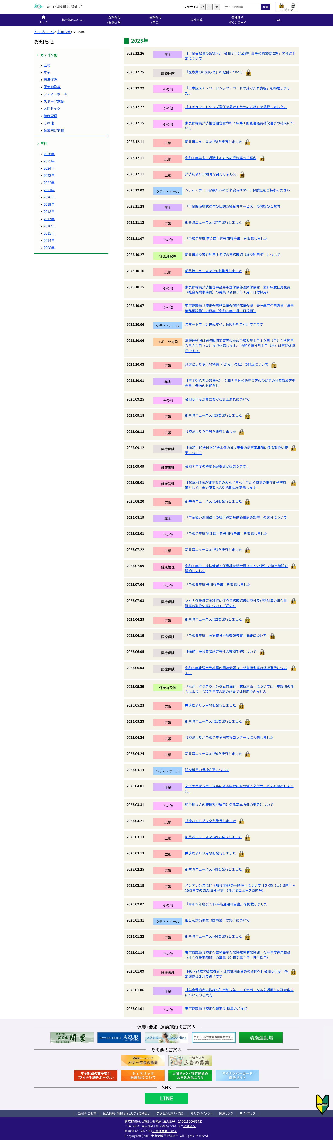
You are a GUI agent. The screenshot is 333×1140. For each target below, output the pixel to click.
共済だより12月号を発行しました (210, 173)
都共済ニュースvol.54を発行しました (213, 501)
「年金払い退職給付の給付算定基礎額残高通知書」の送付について (236, 517)
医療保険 (50, 79)
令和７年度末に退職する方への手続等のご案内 (220, 157)
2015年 (49, 233)
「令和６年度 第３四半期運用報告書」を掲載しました (226, 903)
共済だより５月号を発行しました (210, 705)
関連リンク (226, 1113)
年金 (47, 72)
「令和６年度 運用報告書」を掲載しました (217, 584)
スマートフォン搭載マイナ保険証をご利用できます (224, 324)
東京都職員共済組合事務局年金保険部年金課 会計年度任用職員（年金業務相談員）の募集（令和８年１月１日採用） (239, 308)
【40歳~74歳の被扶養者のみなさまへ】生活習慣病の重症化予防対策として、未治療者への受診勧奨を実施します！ (235, 485)
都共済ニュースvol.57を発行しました (213, 222)
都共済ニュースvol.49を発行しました (213, 836)
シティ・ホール (55, 93)
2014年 (49, 240)
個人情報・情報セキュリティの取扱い (127, 1113)
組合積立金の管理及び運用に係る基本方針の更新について (229, 804)
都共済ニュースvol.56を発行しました (213, 270)
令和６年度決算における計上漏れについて (217, 399)
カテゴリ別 (48, 55)
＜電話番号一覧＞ (164, 1131)
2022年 (49, 182)
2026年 (49, 153)
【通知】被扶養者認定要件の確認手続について (220, 651)
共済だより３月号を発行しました (210, 852)
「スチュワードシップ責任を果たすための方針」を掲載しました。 (236, 106)
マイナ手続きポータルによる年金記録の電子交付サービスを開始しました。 (239, 788)
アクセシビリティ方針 (171, 1113)
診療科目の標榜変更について (207, 769)
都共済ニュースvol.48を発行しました (213, 869)
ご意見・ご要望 (87, 1113)
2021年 (49, 189)
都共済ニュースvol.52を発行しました (213, 619)
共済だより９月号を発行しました (210, 431)
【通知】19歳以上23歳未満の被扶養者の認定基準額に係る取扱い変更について (236, 450)
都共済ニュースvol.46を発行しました (213, 936)
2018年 (49, 211)
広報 (47, 65)
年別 (43, 144)
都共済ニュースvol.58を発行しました (213, 141)
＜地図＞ (189, 1126)
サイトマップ (248, 1113)
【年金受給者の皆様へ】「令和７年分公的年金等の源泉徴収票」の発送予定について (240, 56)
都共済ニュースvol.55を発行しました (213, 415)
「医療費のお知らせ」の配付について (214, 71)
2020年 (49, 197)
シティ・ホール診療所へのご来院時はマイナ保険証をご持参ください (237, 190)
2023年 (49, 175)
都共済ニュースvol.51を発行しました (213, 721)
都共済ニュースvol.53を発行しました (213, 549)
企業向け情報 (54, 130)
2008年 (49, 247)
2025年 (49, 160)
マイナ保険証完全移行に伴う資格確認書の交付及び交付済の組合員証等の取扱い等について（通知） (236, 603)
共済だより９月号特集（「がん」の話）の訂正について (226, 364)
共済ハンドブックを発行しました (210, 820)
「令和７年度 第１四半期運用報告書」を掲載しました (226, 533)
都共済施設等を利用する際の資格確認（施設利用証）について (232, 254)
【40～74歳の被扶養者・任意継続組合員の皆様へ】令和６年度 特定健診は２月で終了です (236, 974)
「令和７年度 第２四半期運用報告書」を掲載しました (226, 238)
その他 (49, 122)
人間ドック (52, 108)
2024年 (49, 168)
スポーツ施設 (54, 101)
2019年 (49, 204)
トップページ (44, 31)
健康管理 (50, 115)
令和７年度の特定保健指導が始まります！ (217, 466)
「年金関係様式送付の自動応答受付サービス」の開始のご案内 (232, 206)
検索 (266, 7)
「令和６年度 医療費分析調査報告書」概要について (226, 635)
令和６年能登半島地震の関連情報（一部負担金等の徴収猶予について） (236, 670)
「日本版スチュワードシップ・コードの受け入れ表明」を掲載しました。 (237, 90)
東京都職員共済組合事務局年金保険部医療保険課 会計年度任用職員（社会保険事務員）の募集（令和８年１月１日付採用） (237, 289)
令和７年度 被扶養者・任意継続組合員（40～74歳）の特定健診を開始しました (236, 568)
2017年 (49, 218)
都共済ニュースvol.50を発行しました (213, 753)
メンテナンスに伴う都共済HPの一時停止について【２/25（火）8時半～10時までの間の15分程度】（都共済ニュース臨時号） (240, 888)
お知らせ (64, 31)
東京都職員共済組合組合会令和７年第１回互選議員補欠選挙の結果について (239, 125)
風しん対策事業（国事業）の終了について (217, 920)
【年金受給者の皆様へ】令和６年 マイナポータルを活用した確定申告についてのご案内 (239, 992)
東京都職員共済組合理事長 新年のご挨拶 (216, 1008)
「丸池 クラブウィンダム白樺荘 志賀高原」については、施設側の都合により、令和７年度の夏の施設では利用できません (239, 689)
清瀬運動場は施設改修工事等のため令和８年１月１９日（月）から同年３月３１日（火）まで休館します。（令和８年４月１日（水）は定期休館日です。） (240, 345)
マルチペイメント (202, 1113)
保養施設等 (52, 86)
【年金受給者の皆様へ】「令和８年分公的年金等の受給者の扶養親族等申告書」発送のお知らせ (240, 383)
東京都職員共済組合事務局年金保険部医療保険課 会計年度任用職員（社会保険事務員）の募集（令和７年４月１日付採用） (237, 955)
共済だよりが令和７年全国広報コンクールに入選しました (229, 737)
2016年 (49, 225)
